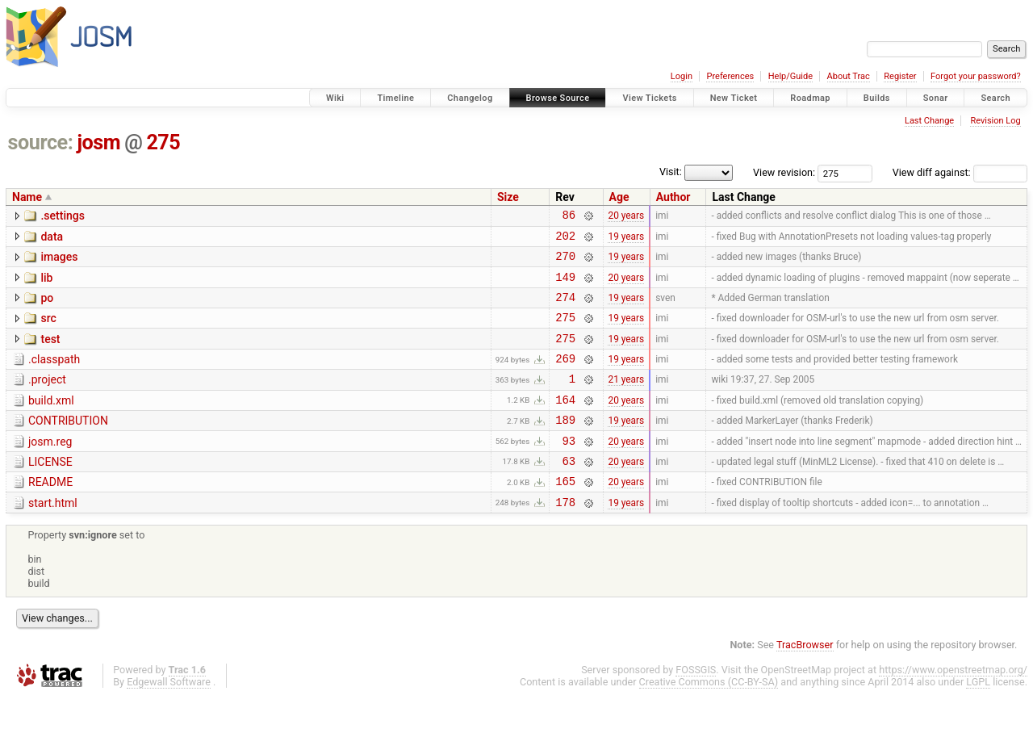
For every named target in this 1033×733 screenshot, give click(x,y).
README (50, 513)
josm (98, 142)
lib (46, 285)
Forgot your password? (976, 76)
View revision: (784, 172)
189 (565, 446)
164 (565, 423)
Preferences (730, 76)
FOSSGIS (695, 706)
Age (619, 197)
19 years (626, 239)
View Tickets (649, 98)
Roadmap (810, 98)
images (58, 261)
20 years (626, 217)
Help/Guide (790, 76)
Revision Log (995, 120)
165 (565, 514)
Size (508, 197)
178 (565, 538)
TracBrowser (805, 681)
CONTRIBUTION (68, 444)
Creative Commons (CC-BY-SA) (709, 718)
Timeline (395, 98)
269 (565, 377)
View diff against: (960, 172)
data (51, 238)
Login (681, 76)
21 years (626, 400)
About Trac (848, 76)
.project (47, 398)
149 (565, 286)
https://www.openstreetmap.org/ (953, 706)
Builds (877, 98)
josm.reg (50, 468)
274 (565, 308)
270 (565, 262)
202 (565, 240)
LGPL (978, 718)
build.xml (51, 422)
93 (568, 469)
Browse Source (558, 98)
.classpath (54, 376)
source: (40, 142)
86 (568, 216)
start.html (52, 536)
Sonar (935, 98)
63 (568, 492)
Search (995, 98)
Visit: (670, 171)
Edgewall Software (169, 718)
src (48, 330)
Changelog (469, 98)
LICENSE (50, 490)
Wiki (335, 98)
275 (163, 142)
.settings (62, 215)
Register (900, 76)
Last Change (929, 120)
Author (673, 197)
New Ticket (734, 98)
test (50, 353)
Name (27, 197)
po (46, 307)
